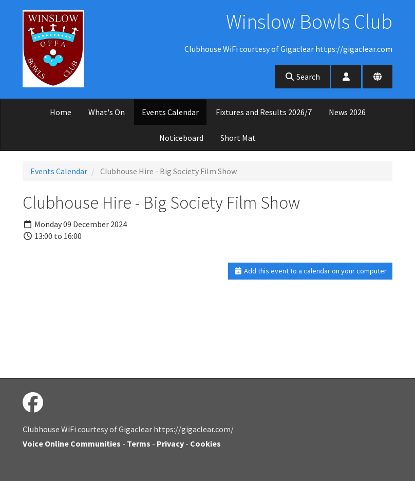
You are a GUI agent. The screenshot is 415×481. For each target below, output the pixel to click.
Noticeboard (181, 138)
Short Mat (238, 138)
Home (60, 112)
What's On (106, 112)
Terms (138, 443)
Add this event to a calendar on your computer (310, 270)
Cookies (205, 443)
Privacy (170, 443)
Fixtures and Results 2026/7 (264, 112)
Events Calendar (170, 112)
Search (302, 76)
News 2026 (347, 112)
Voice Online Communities (72, 443)
